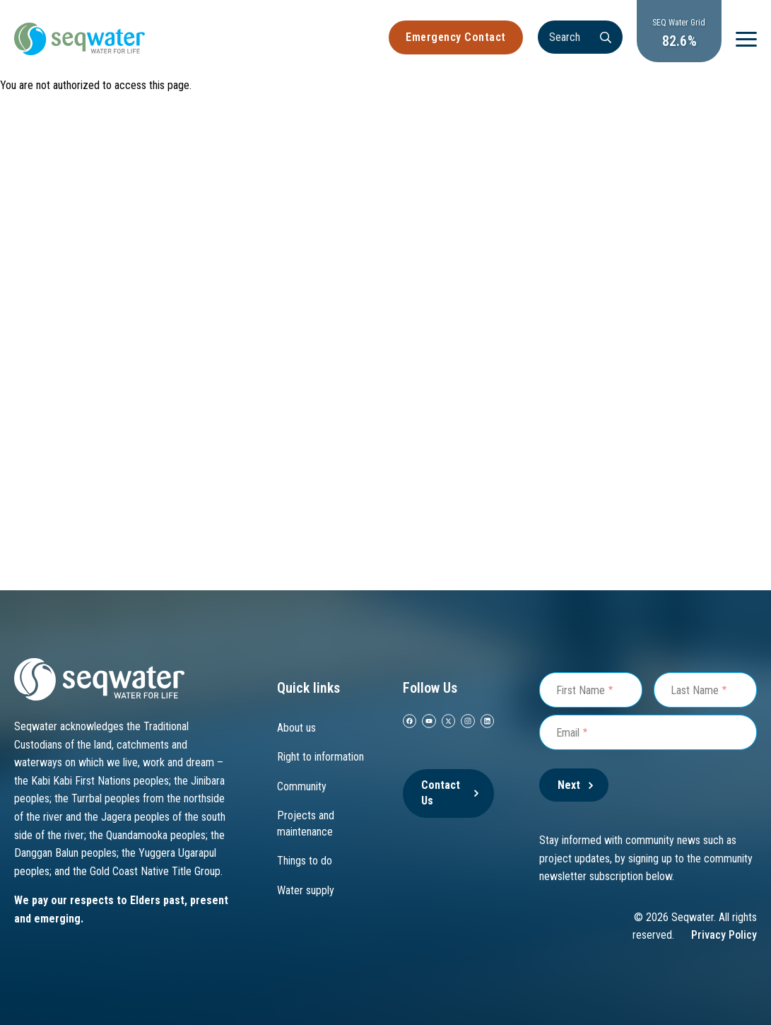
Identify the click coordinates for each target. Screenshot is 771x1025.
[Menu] (746, 39)
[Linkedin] (488, 721)
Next (569, 785)
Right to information (320, 756)
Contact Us (440, 792)
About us (296, 727)
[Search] (580, 37)
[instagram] (468, 721)
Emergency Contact (456, 37)
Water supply (305, 890)
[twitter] (449, 721)
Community (301, 786)
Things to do (304, 860)
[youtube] (429, 721)
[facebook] (410, 721)
